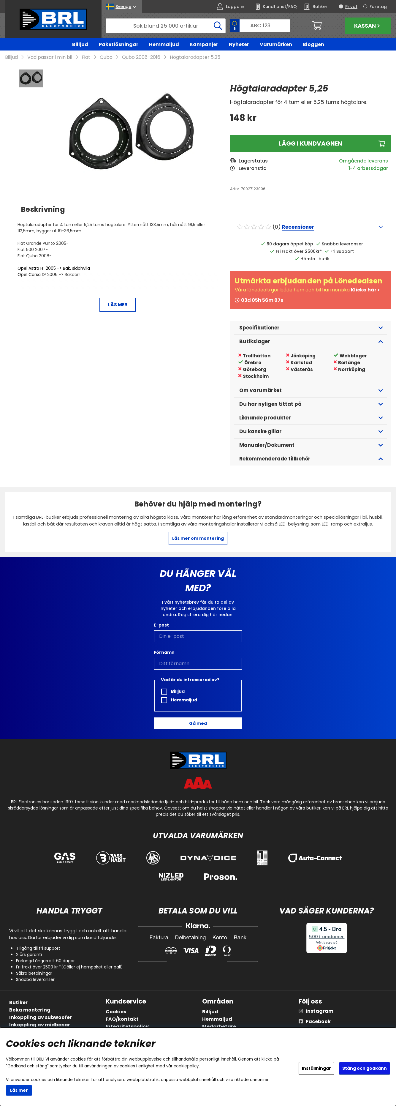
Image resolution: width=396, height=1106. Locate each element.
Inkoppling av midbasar (39, 1024)
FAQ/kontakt (122, 1019)
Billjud (80, 44)
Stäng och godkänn (364, 1068)
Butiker (18, 1002)
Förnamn (164, 652)
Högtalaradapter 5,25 (195, 57)
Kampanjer (204, 44)
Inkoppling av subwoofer (40, 1017)
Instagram (319, 1011)
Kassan (367, 25)
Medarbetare (219, 1026)
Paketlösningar (118, 44)
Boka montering (29, 1009)
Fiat (86, 57)
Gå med (198, 723)
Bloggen (313, 44)
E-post (161, 625)
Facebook (318, 1021)
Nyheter (239, 44)
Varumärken (276, 44)
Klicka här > (365, 289)
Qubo (106, 57)
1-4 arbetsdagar (368, 168)
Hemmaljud (164, 44)
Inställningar (316, 1068)
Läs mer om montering (198, 538)
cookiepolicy (186, 1066)
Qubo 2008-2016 (141, 57)
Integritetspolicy (127, 1026)
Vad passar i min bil (49, 57)
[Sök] (166, 25)
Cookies (116, 1011)
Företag (378, 7)
